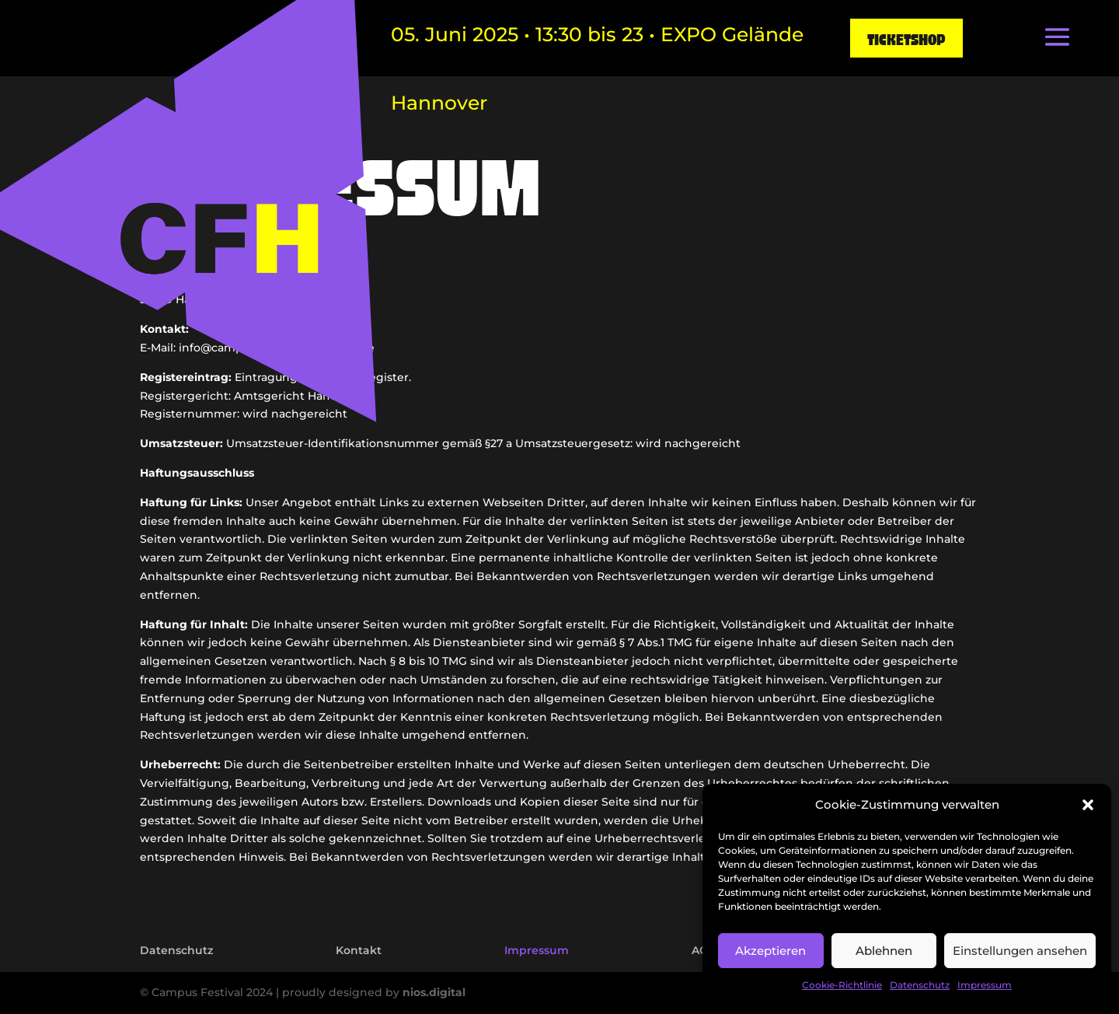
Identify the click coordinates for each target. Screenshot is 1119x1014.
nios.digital (434, 992)
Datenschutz (920, 985)
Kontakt (359, 950)
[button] (1088, 805)
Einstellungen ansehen (1020, 950)
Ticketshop (906, 37)
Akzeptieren (770, 950)
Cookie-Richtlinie (842, 985)
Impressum (984, 985)
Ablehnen (884, 950)
